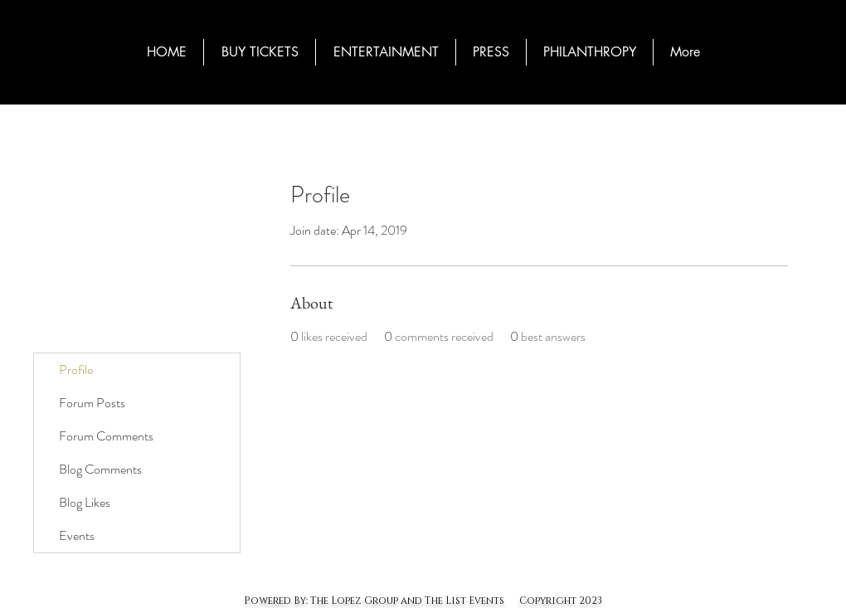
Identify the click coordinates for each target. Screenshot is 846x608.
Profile (76, 369)
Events (77, 535)
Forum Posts (92, 402)
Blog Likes (84, 502)
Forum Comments (106, 435)
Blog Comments (100, 469)
